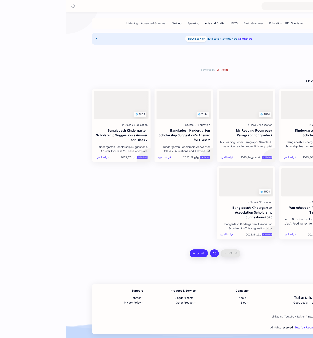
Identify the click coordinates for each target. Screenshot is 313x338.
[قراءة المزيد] (223, 157)
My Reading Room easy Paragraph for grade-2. (188, 133)
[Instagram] (248, 317)
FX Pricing (156, 69)
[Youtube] (223, 317)
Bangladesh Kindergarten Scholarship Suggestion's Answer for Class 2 (118, 135)
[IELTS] (168, 23)
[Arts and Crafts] (149, 23)
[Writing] (111, 23)
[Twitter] (235, 317)
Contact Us (179, 38)
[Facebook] (262, 317)
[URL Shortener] (228, 23)
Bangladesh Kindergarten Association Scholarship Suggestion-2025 (186, 212)
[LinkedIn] (211, 317)
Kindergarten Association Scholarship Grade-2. (249, 133)
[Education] (209, 23)
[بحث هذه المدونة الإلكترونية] (230, 6)
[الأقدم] (133, 253)
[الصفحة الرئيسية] (148, 253)
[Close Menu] (30, 38)
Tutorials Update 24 (281, 6)
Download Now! (130, 38)
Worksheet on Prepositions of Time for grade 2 (246, 210)
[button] (7, 6)
